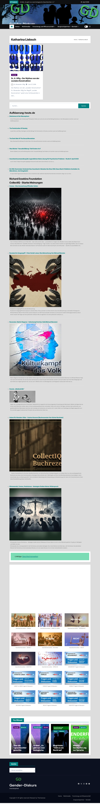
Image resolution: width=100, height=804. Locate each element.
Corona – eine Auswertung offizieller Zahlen (23, 186)
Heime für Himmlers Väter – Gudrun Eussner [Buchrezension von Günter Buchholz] (36, 417)
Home (17, 26)
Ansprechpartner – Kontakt (68, 26)
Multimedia (26, 26)
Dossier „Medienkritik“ (16, 389)
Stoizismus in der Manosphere (19, 116)
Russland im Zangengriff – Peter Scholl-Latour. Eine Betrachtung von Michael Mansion (37, 253)
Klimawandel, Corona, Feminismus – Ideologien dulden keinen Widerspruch (33, 486)
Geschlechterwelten (30, 556)
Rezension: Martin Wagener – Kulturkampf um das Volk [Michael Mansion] (33, 322)
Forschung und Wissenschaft (43, 26)
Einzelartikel (37, 727)
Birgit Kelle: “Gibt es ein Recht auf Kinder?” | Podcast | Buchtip (58, 752)
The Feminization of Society (18, 128)
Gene (55, 731)
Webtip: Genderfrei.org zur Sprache (79, 748)
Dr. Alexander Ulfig (18, 84)
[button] (90, 26)
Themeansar (41, 799)
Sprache (23, 727)
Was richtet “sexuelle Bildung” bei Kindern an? (25, 149)
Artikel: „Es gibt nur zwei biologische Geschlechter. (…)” (39, 751)
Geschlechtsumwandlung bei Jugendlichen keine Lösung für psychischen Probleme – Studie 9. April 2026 (44, 159)
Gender (14, 75)
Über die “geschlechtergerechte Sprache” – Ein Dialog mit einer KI (19, 752)
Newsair (32, 799)
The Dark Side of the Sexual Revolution (22, 138)
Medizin (62, 731)
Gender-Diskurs (23, 786)
